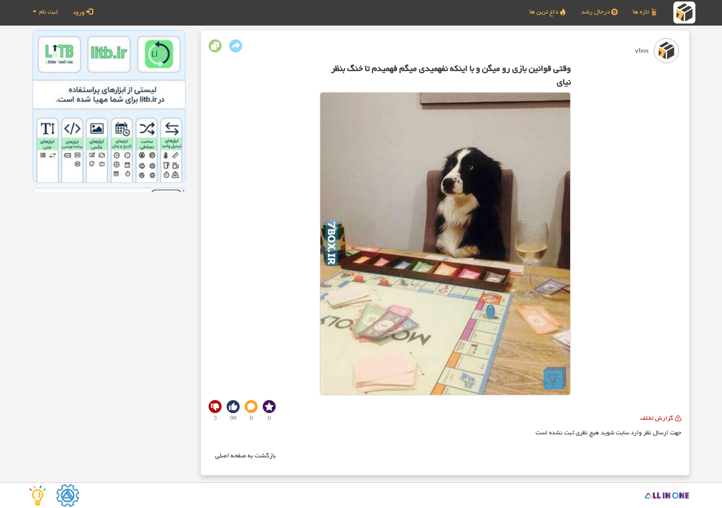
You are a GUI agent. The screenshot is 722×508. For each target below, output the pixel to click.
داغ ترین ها (547, 12)
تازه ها (645, 12)
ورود (83, 12)
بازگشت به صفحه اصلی (245, 456)
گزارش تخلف (660, 418)
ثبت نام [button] (45, 12)
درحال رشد (599, 12)
